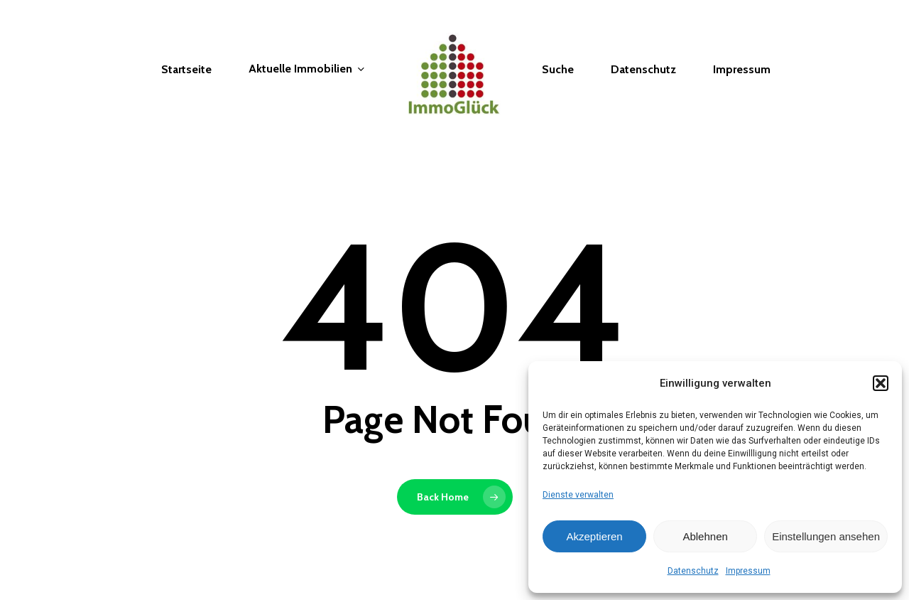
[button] (880, 383)
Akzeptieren (594, 536)
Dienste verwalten (578, 495)
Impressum (748, 571)
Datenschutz (693, 571)
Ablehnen (704, 536)
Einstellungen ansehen (826, 536)
